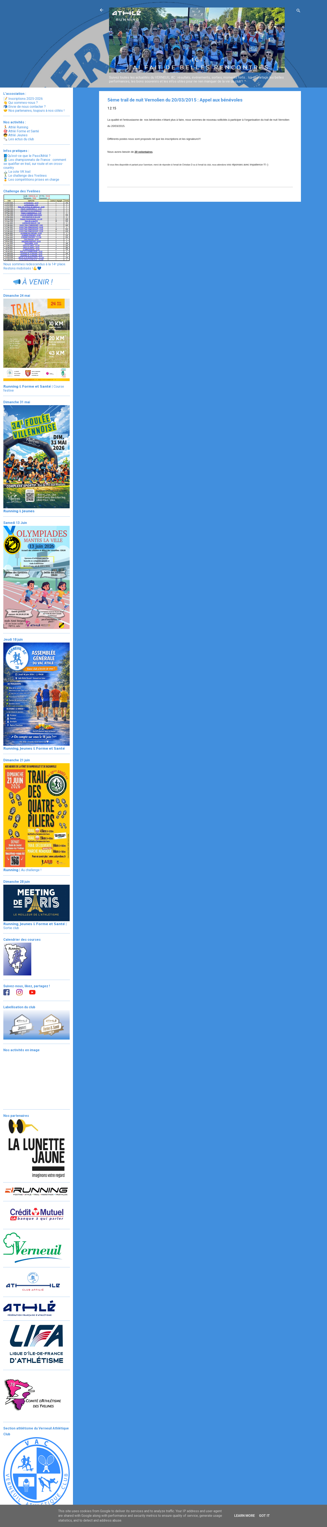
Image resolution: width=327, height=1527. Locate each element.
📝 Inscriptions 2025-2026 (23, 99)
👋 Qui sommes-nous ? (20, 103)
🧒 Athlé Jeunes (15, 135)
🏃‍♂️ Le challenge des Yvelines (25, 176)
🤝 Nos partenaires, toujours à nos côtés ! (34, 111)
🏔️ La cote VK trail (16, 172)
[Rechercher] (298, 11)
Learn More (244, 1516)
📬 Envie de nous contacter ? (24, 107)
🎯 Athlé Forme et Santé (21, 131)
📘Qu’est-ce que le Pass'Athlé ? (26, 156)
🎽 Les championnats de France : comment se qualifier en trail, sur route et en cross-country (34, 164)
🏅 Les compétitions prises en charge (31, 180)
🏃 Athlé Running (15, 127)
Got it (264, 1516)
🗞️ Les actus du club (18, 139)
